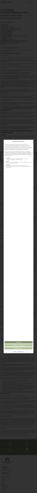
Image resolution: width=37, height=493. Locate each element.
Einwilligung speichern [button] (18, 348)
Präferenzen (15, 351)
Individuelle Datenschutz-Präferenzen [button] (18, 345)
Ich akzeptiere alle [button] (18, 342)
